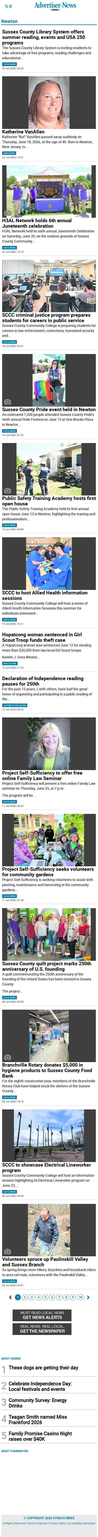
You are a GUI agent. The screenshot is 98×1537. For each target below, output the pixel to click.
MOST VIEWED (10, 1358)
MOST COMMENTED (14, 1451)
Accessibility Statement (81, 1523)
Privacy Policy (57, 1523)
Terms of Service (37, 1523)
